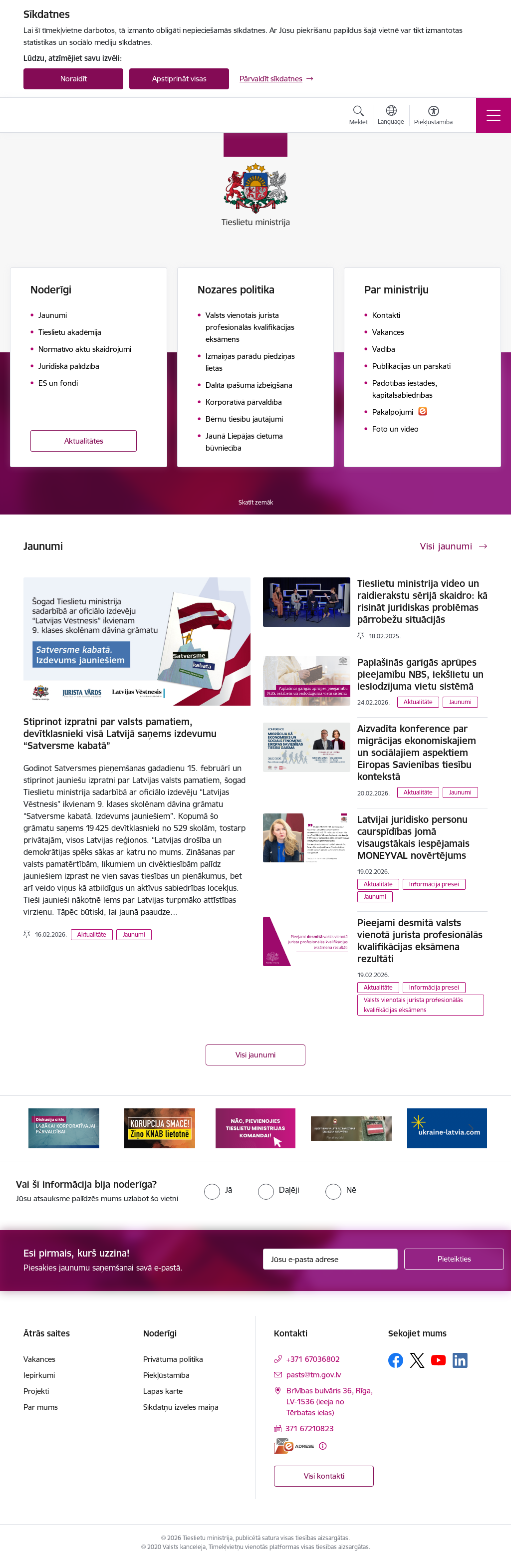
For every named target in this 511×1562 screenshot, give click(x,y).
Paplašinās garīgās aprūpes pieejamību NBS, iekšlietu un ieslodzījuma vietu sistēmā (420, 674)
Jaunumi (134, 934)
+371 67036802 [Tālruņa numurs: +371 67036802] (313, 1359)
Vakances (39, 1359)
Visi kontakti (324, 1476)
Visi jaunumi (255, 1054)
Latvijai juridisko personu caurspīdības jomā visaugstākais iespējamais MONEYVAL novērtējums (413, 837)
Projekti (36, 1391)
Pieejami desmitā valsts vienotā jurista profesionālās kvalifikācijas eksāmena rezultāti (420, 941)
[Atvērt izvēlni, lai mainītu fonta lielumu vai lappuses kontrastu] (433, 117)
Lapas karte (163, 1391)
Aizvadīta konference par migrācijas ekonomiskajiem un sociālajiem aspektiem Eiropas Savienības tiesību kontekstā (416, 752)
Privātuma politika (173, 1359)
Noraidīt (73, 78)
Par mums (40, 1407)
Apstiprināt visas (179, 78)
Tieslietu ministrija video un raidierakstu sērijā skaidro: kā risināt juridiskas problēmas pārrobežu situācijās (422, 601)
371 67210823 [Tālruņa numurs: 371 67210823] (309, 1428)
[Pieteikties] (454, 1259)
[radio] (218, 1190)
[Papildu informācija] (322, 1446)
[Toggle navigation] (493, 115)
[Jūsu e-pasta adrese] (330, 1259)
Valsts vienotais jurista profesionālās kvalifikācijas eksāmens (413, 1005)
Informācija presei (434, 884)
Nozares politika (236, 289)
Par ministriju (396, 289)
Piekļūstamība (166, 1375)
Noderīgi (50, 289)
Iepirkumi (39, 1375)
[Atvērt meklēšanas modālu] (358, 117)
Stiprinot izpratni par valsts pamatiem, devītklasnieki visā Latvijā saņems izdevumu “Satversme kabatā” (120, 734)
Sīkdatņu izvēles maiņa (181, 1407)
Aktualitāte (91, 934)
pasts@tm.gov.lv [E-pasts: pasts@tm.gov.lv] (313, 1374)
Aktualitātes (83, 441)
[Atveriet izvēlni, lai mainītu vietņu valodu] (391, 116)
